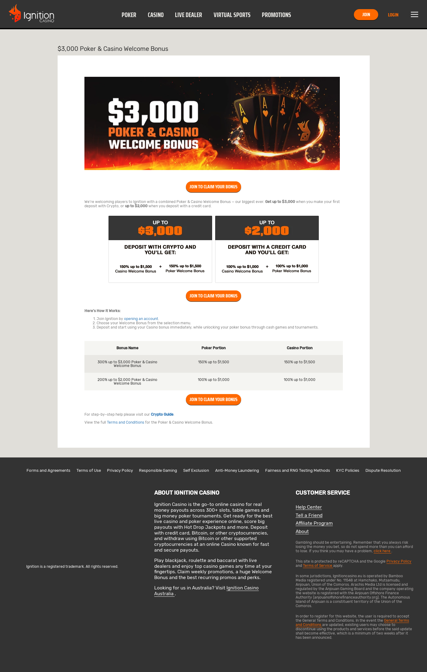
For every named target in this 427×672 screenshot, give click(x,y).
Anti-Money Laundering (237, 470)
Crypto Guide (162, 414)
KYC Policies (347, 470)
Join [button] (366, 14)
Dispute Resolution (383, 470)
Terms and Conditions (125, 422)
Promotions (276, 15)
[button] (129, 14)
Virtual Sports (232, 15)
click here (382, 551)
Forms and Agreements (48, 470)
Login (393, 15)
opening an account (141, 319)
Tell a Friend (309, 515)
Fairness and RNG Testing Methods (297, 470)
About (302, 531)
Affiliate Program (314, 523)
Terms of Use (89, 470)
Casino (156, 15)
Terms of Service (318, 566)
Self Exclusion (196, 470)
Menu (414, 14)
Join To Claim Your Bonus (213, 186)
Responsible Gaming (158, 470)
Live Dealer (188, 15)
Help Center (309, 507)
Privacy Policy (120, 470)
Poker (129, 15)
